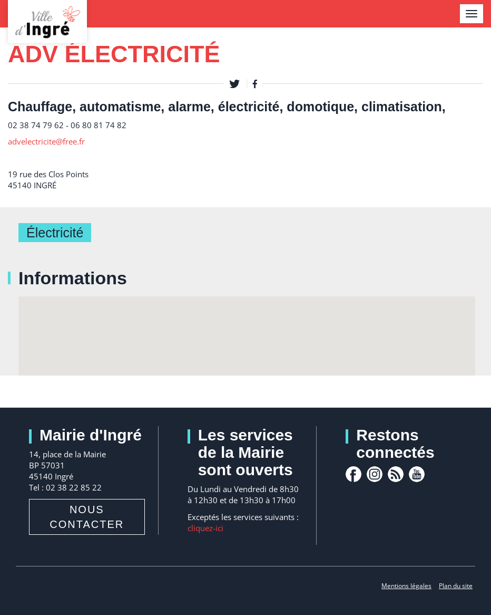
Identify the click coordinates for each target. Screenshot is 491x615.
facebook (353, 474)
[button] (247, 326)
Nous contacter (87, 517)
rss (396, 474)
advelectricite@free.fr (46, 141)
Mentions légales (406, 585)
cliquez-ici (205, 528)
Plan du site (456, 585)
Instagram (374, 474)
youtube (417, 474)
